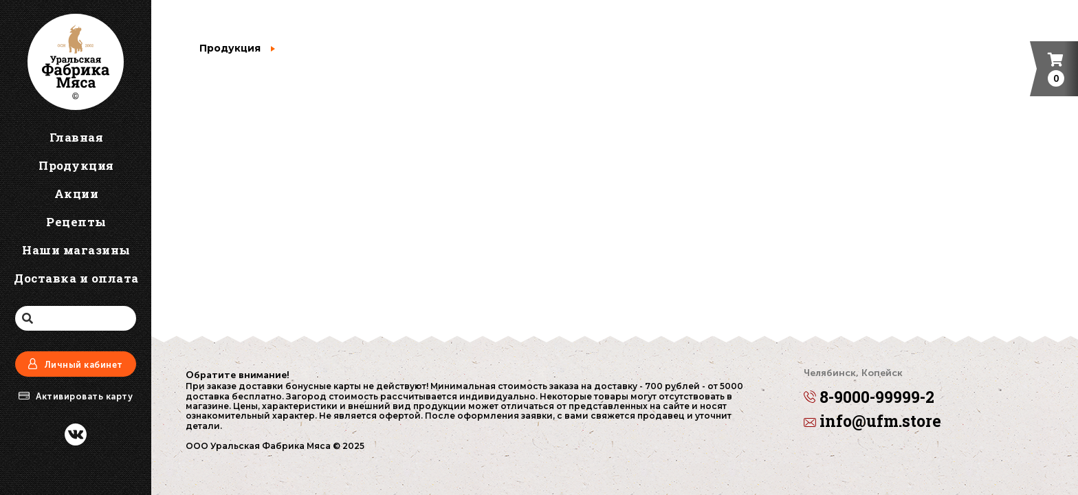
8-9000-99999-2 (869, 388)
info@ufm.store (872, 421)
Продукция (230, 48)
